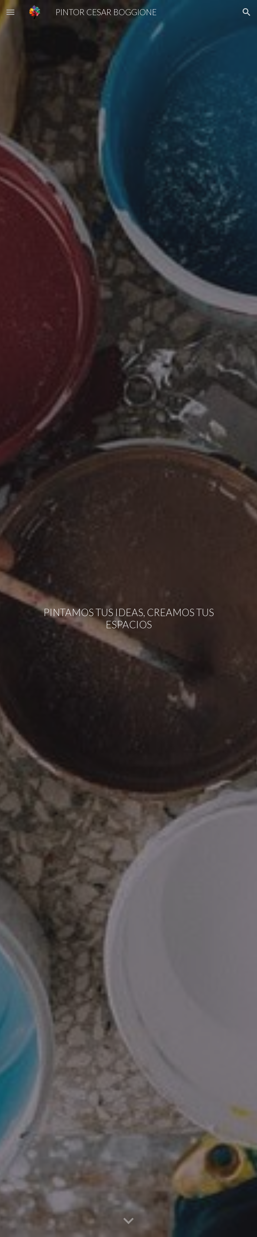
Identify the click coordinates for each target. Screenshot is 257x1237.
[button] (10, 12)
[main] (128, 618)
